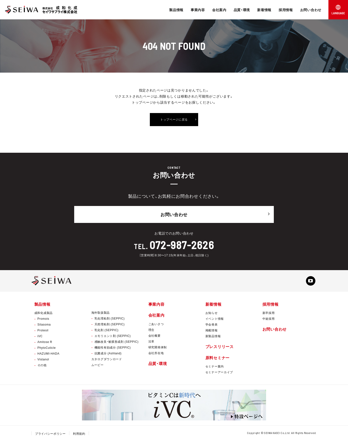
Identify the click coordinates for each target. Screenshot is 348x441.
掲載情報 (211, 330)
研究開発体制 (157, 347)
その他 (42, 365)
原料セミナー (217, 357)
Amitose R (44, 342)
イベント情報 (214, 318)
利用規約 (79, 433)
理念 (151, 329)
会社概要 (154, 335)
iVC (40, 336)
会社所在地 (156, 352)
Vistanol (43, 359)
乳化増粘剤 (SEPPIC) (109, 318)
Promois (43, 318)
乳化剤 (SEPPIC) (106, 330)
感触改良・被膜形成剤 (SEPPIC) (116, 341)
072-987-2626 (182, 244)
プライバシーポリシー (50, 433)
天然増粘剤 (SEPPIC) (109, 324)
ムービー (97, 365)
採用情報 (286, 9)
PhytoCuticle (46, 347)
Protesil (43, 330)
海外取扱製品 (100, 312)
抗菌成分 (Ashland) (108, 353)
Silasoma (44, 324)
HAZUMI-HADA (48, 353)
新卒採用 (268, 313)
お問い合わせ (310, 9)
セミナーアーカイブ (219, 372)
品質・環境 (242, 9)
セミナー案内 (214, 366)
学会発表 (211, 324)
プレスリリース (219, 346)
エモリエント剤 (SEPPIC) (112, 336)
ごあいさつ (156, 323)
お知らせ (211, 313)
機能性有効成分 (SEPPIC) (112, 347)
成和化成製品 (43, 313)
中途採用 (268, 318)
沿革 (151, 341)
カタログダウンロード (106, 359)
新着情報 (264, 9)
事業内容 (198, 9)
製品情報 (176, 9)
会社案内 (219, 9)
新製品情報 (213, 336)
